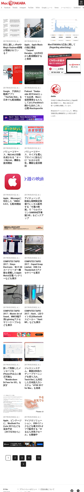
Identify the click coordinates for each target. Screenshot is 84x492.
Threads (15, 8)
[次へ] (23, 464)
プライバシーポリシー (28, 489)
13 (39, 458)
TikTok (38, 8)
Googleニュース (47, 8)
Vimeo (57, 8)
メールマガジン (66, 8)
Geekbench (77, 8)
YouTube (30, 8)
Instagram (23, 8)
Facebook (7, 8)
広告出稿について (47, 489)
